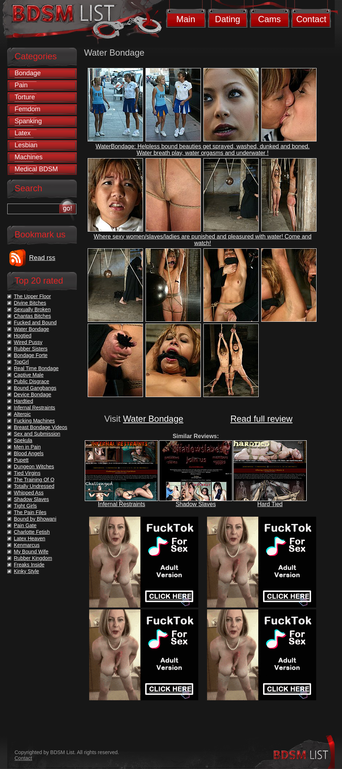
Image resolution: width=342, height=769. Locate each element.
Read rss (42, 257)
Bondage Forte (31, 355)
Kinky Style (26, 571)
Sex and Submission (37, 434)
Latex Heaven (29, 538)
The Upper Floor (32, 296)
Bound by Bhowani (35, 519)
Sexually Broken (32, 309)
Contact (311, 19)
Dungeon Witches (34, 466)
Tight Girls (25, 506)
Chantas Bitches (32, 316)
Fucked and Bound (35, 322)
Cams (269, 19)
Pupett (21, 460)
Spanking (28, 121)
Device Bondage (32, 394)
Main (185, 19)
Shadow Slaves (196, 504)
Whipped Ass (29, 493)
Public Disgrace (31, 381)
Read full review (261, 419)
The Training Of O (34, 479)
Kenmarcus (27, 545)
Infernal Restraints (121, 504)
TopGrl (21, 362)
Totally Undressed (34, 486)
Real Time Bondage (36, 368)
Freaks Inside (29, 565)
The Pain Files (30, 512)
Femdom (27, 109)
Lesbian (26, 145)
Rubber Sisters (31, 349)
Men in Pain (27, 447)
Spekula (23, 440)
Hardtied (23, 401)
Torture (25, 97)
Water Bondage (153, 419)
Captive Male (29, 375)
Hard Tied (269, 504)
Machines (29, 157)
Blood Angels (29, 453)
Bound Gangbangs (35, 388)
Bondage (28, 73)
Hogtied (22, 336)
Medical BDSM (36, 169)
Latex (23, 133)
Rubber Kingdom (33, 558)
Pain (21, 85)
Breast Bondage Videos (40, 427)
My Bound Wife (31, 551)
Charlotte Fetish (32, 532)
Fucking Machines (34, 421)
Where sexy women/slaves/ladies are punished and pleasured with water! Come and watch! (203, 239)
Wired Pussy (28, 342)
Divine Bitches (30, 303)
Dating (227, 19)
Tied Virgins (27, 473)
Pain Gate (25, 525)
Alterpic (22, 414)
